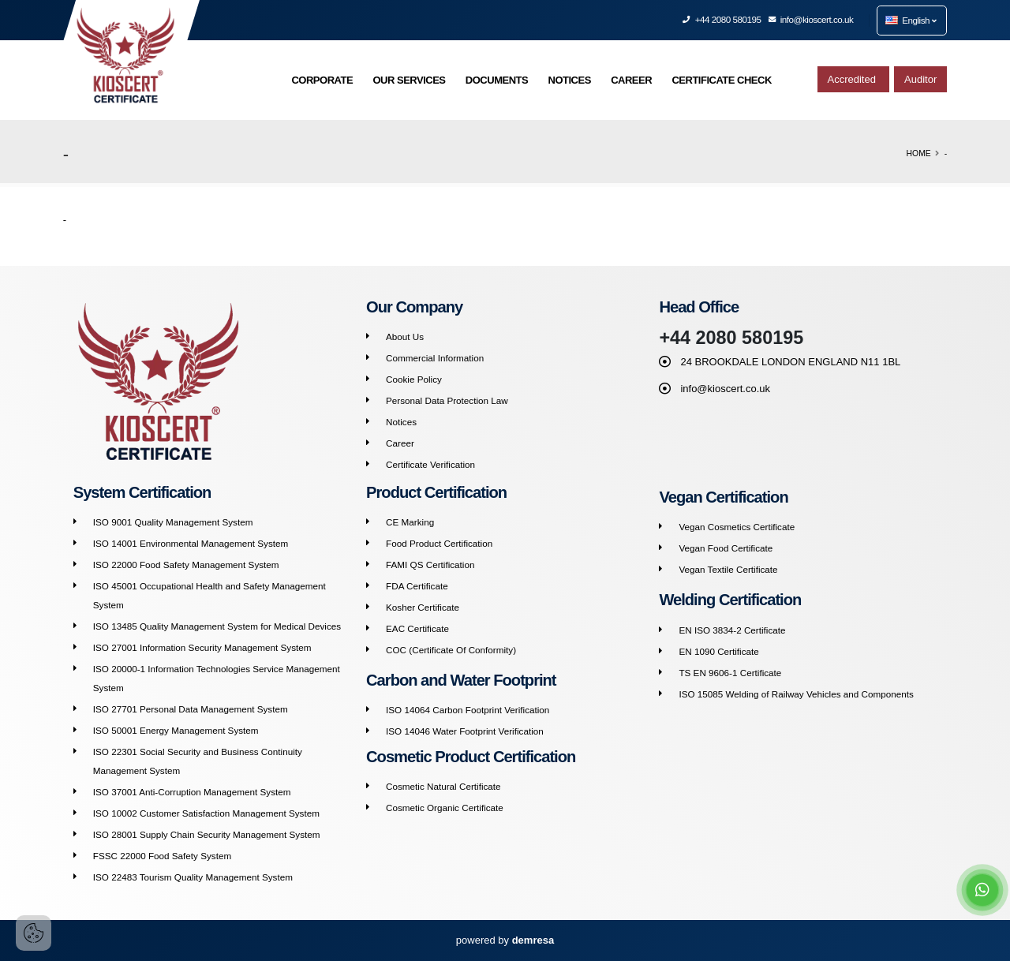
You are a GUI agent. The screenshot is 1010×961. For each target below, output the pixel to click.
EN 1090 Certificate (718, 651)
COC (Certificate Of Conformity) (451, 650)
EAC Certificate (417, 628)
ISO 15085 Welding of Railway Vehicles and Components (796, 694)
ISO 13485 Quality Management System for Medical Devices (217, 626)
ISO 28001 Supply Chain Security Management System (206, 834)
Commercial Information (435, 358)
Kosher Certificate (422, 607)
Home (919, 153)
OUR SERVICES (408, 80)
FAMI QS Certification (430, 564)
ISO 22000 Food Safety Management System (186, 564)
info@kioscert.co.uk (811, 19)
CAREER (631, 80)
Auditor (920, 79)
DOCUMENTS (497, 80)
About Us (405, 336)
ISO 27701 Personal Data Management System (190, 709)
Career (400, 443)
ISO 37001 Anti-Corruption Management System (192, 792)
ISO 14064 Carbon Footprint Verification (467, 710)
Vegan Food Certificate (725, 548)
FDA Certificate (417, 586)
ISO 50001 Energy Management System (176, 730)
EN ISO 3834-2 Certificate (732, 630)
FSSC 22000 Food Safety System (162, 856)
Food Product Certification (439, 543)
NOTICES (569, 80)
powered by (505, 940)
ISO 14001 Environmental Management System (191, 543)
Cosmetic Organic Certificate (444, 807)
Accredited (853, 79)
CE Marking (410, 522)
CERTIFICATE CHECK (721, 80)
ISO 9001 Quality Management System (173, 522)
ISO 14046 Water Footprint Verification (465, 731)
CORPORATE (322, 80)
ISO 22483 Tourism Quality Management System (193, 877)
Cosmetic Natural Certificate (443, 786)
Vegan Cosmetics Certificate (737, 527)
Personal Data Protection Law (447, 400)
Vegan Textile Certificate (728, 569)
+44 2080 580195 (722, 19)
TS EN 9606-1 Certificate (730, 672)
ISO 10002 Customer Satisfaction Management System (206, 813)
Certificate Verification (430, 464)
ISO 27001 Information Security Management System (202, 647)
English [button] (910, 20)
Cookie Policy (414, 379)
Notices (401, 422)
